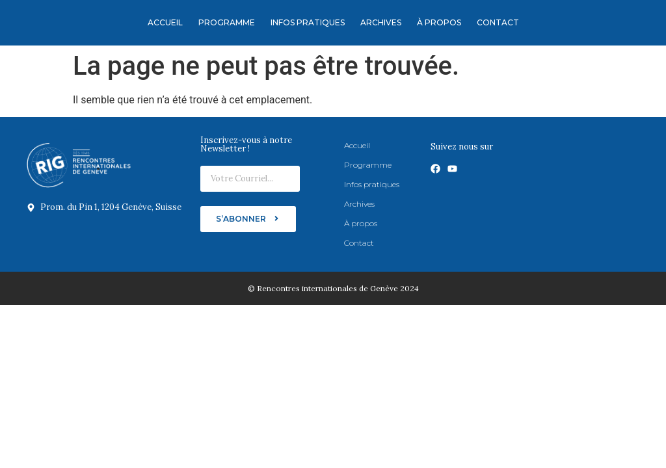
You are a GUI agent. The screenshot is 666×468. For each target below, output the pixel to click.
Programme (226, 22)
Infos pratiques (308, 22)
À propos (439, 22)
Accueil (165, 22)
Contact (498, 22)
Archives (380, 22)
